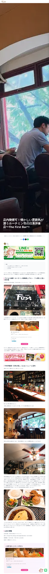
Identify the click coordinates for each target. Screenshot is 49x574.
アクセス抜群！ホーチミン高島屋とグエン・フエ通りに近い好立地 (17, 265)
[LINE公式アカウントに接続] (43, 570)
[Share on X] (26, 239)
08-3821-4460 (14, 338)
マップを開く (9, 567)
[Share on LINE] (28, 239)
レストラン (10, 235)
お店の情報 (9, 268)
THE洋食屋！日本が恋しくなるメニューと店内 (14, 267)
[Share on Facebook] (23, 239)
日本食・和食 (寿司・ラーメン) (17, 235)
